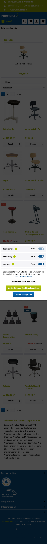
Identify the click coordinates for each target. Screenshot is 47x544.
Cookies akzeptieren (23, 294)
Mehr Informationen (23, 276)
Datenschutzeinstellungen (23, 281)
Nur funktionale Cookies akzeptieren (23, 288)
